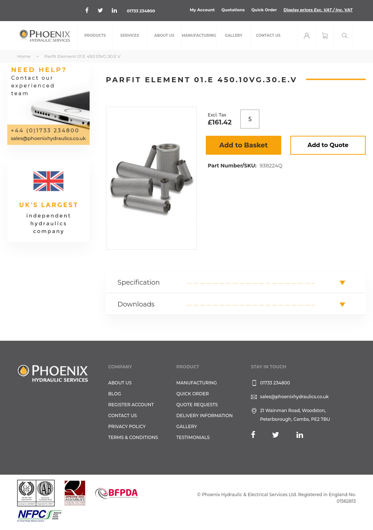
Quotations (233, 9)
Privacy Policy (127, 426)
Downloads (136, 304)
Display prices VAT (318, 9)
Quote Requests (197, 404)
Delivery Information (204, 415)
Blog (114, 393)
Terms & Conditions (133, 437)
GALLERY (186, 426)
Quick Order (264, 9)
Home (24, 56)
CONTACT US (122, 415)
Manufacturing (196, 382)
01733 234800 (141, 10)
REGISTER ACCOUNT (131, 404)
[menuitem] (95, 35)
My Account (202, 9)
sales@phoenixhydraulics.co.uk (294, 396)
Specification (139, 282)
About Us (120, 382)
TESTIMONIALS (192, 437)
